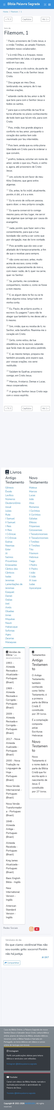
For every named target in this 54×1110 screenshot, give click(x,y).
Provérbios (11, 561)
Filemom (14, 11)
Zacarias (9, 638)
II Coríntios (35, 514)
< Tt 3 (8, 19)
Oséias (8, 599)
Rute (7, 514)
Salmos (9, 557)
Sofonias (10, 630)
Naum (8, 623)
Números (10, 499)
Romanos (34, 507)
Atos (31, 503)
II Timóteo (34, 545)
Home (5, 11)
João (31, 499)
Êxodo (8, 491)
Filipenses (34, 526)
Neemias (9, 545)
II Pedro (33, 568)
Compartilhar (12, 962)
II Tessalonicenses (38, 538)
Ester (8, 549)
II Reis (8, 530)
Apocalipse (35, 588)
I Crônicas (10, 534)
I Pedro (33, 565)
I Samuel (10, 518)
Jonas (8, 615)
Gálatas (33, 518)
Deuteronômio (13, 503)
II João (32, 576)
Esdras (8, 541)
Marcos (33, 491)
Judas (32, 584)
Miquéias (10, 619)
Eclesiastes (11, 565)
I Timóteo (34, 541)
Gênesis (9, 487)
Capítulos (27, 19)
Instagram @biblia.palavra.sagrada (22, 1064)
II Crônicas (10, 538)
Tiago (32, 561)
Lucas (32, 495)
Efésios (33, 522)
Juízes (8, 510)
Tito (31, 549)
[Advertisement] (27, 439)
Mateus (33, 487)
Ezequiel (9, 592)
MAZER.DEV (30, 1103)
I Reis (8, 526)
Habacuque (11, 626)
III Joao (33, 580)
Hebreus (33, 557)
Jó (6, 553)
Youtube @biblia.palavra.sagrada (21, 1093)
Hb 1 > (45, 19)
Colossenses (35, 530)
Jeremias (9, 580)
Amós (8, 607)
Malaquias (10, 642)
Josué (8, 507)
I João (32, 572)
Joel (7, 603)
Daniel (8, 596)
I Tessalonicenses (38, 534)
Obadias (9, 611)
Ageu (8, 634)
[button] (4, 4)
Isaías (8, 576)
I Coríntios (34, 510)
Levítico (9, 495)
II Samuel (10, 522)
